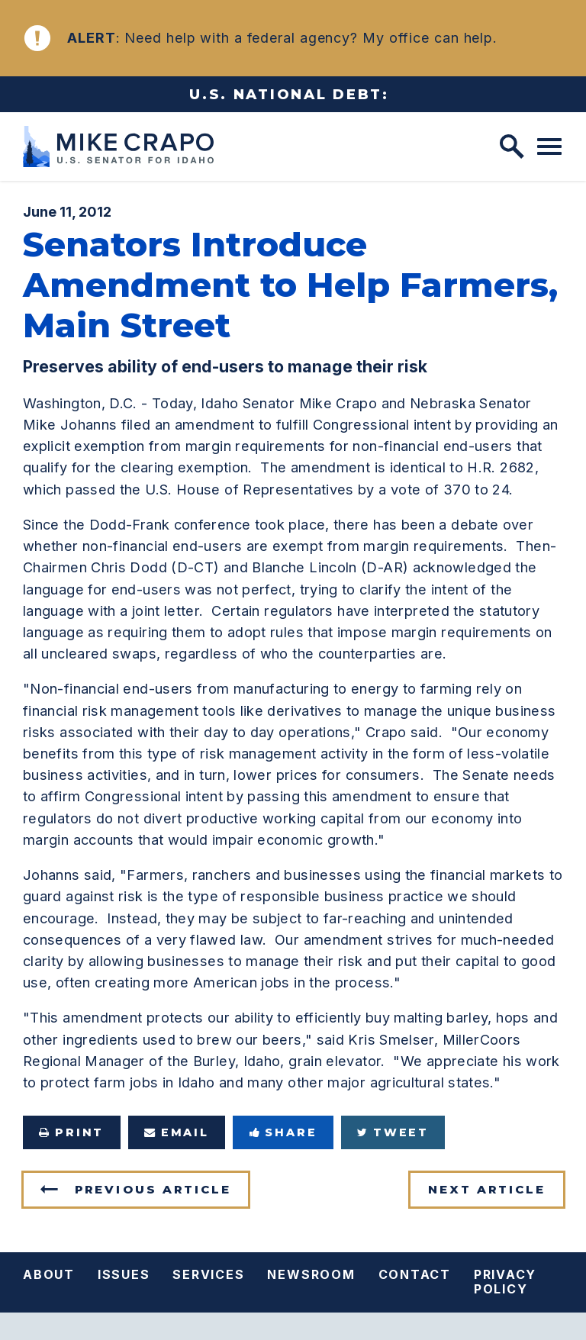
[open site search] (512, 146)
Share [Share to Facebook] (283, 1132)
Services (208, 1274)
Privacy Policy (505, 1282)
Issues (124, 1274)
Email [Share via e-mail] (176, 1132)
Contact (414, 1274)
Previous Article (152, 1189)
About (49, 1274)
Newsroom (311, 1274)
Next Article (487, 1189)
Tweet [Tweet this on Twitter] (393, 1132)
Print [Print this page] (71, 1132)
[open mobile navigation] (549, 146)
